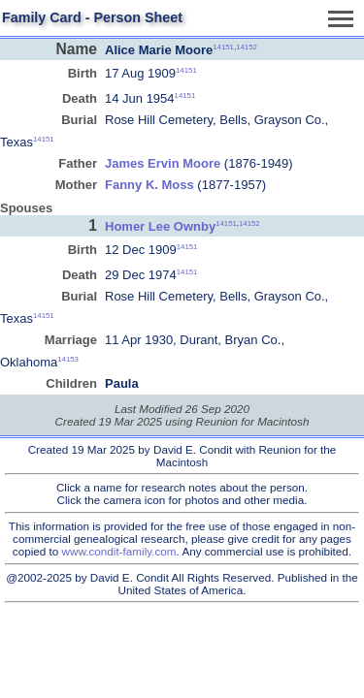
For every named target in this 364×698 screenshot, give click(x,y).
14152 (246, 47)
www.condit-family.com (119, 551)
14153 (68, 359)
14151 (223, 47)
